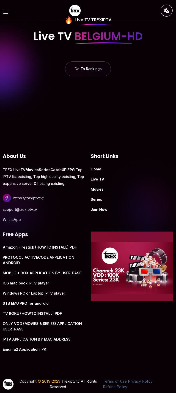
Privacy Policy (140, 381)
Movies (97, 189)
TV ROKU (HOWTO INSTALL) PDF (32, 313)
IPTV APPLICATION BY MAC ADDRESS (37, 339)
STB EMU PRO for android (26, 303)
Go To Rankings (88, 68)
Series (96, 199)
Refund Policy (115, 386)
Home (96, 169)
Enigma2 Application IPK (24, 349)
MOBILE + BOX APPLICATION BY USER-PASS (42, 273)
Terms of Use (115, 381)
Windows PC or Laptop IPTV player (34, 293)
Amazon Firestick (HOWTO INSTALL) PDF (40, 247)
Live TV (97, 179)
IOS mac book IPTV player (26, 283)
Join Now (99, 209)
